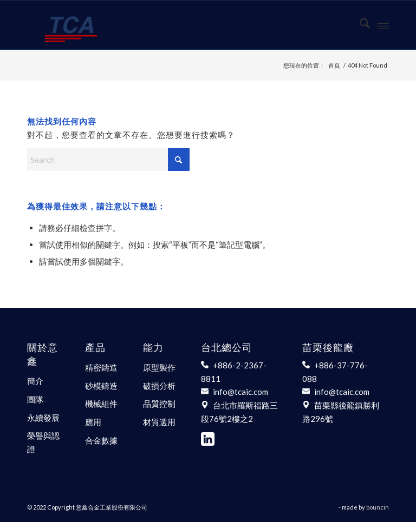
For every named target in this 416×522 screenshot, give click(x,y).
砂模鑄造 (101, 386)
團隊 (35, 399)
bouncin (377, 507)
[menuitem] (359, 25)
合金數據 (101, 440)
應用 (93, 422)
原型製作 (159, 367)
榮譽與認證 (43, 442)
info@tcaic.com (240, 392)
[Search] (359, 25)
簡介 (35, 381)
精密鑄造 (101, 367)
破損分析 (159, 386)
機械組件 (101, 403)
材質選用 (159, 422)
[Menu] (383, 24)
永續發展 (43, 417)
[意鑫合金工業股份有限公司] (71, 25)
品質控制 (159, 403)
